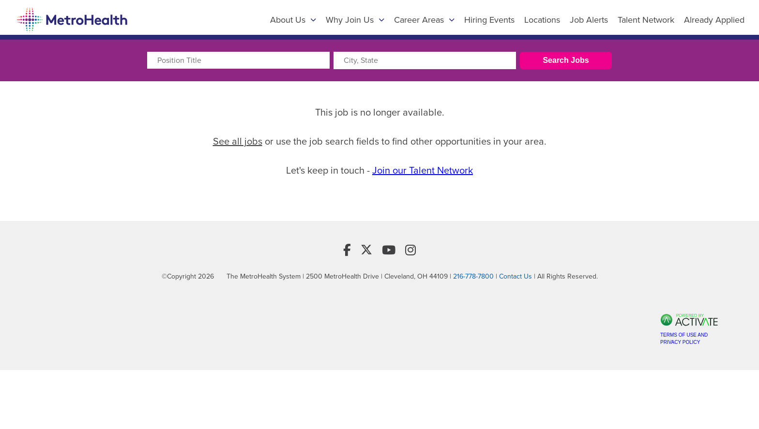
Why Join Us (355, 20)
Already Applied (714, 20)
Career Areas (424, 20)
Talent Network (646, 20)
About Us (293, 20)
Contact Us (515, 276)
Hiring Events (489, 20)
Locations (542, 20)
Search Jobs (566, 60)
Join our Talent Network (422, 170)
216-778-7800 (473, 276)
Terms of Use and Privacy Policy (684, 338)
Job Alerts (589, 20)
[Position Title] (238, 60)
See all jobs (237, 141)
